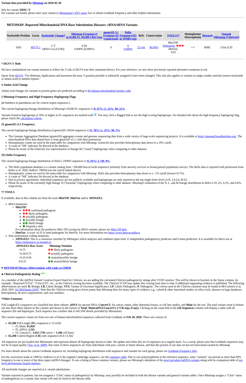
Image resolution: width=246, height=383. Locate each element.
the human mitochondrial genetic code (109, 90)
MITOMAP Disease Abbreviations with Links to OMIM (37, 267)
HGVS (19, 75)
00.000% (128, 47)
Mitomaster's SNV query (73, 12)
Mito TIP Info (119, 229)
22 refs (141, 47)
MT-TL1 (35, 47)
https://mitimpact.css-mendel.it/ (33, 242)
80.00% (154, 47)
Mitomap (38, 2)
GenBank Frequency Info (182, 350)
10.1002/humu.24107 (27, 289)
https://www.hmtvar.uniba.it (124, 232)
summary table (118, 356)
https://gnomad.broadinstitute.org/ (217, 136)
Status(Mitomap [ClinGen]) (226, 35)
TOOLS (173, 35)
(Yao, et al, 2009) (37, 344)
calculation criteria (31, 118)
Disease (207, 35)
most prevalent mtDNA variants (182, 360)
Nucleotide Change (53, 35)
